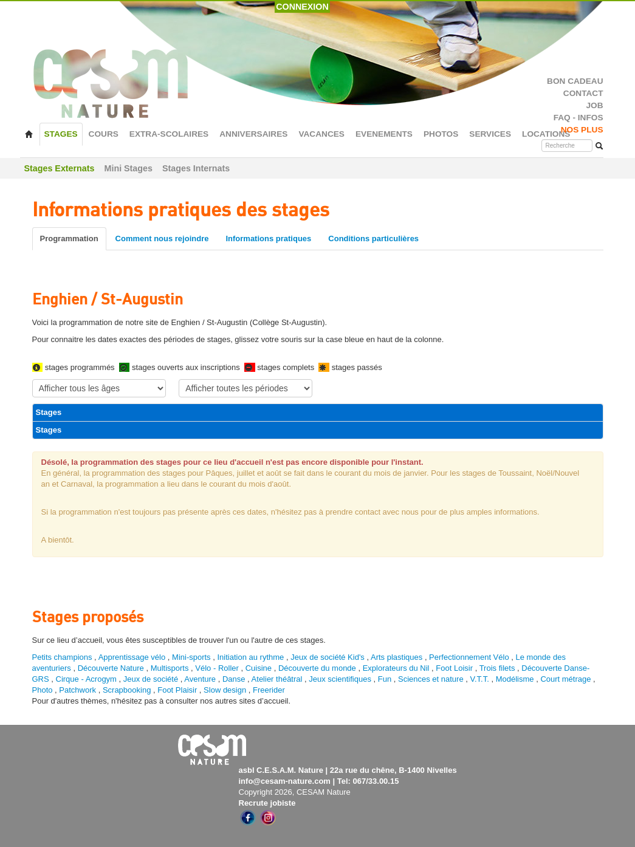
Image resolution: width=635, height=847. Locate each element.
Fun (384, 679)
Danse (233, 679)
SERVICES (490, 134)
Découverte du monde (318, 668)
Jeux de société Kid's (327, 657)
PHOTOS (441, 134)
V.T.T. (479, 679)
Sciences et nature (431, 679)
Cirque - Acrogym (86, 679)
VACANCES (321, 134)
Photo (42, 689)
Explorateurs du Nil (396, 668)
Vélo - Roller (217, 668)
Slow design (226, 689)
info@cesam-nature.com (285, 781)
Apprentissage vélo (132, 657)
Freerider (269, 689)
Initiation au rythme (250, 657)
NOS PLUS (582, 129)
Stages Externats (59, 168)
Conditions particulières (373, 238)
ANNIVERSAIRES (253, 134)
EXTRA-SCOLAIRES (168, 134)
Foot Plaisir (177, 689)
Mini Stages (129, 168)
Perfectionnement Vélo (469, 657)
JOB (594, 105)
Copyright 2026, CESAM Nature (295, 792)
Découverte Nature (111, 668)
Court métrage (565, 679)
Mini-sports (191, 657)
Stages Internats (196, 168)
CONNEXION (302, 7)
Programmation (69, 238)
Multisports (170, 668)
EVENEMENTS (384, 134)
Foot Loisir (454, 668)
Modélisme (515, 679)
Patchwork (77, 689)
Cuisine (259, 668)
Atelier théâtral (277, 679)
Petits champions (62, 657)
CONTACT (583, 93)
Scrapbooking (127, 689)
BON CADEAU (575, 81)
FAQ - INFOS (578, 117)
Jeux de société (151, 679)
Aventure (200, 679)
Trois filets (498, 668)
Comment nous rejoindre (162, 238)
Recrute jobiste (267, 803)
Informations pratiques (268, 238)
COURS (103, 134)
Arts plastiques (396, 657)
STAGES (61, 134)
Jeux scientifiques (340, 679)
